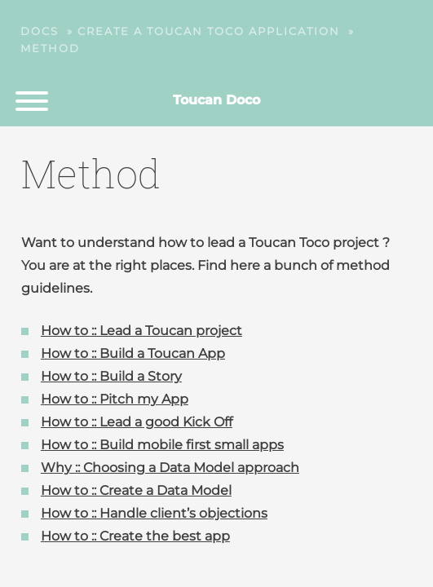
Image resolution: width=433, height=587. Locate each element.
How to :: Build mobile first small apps (162, 444)
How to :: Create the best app (135, 536)
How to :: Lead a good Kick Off (136, 422)
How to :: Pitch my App (114, 399)
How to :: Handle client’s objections (154, 513)
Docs (39, 31)
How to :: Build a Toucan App (133, 353)
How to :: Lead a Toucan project (141, 330)
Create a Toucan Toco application (208, 31)
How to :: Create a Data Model (136, 490)
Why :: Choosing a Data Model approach (170, 467)
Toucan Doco (216, 100)
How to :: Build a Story (111, 376)
